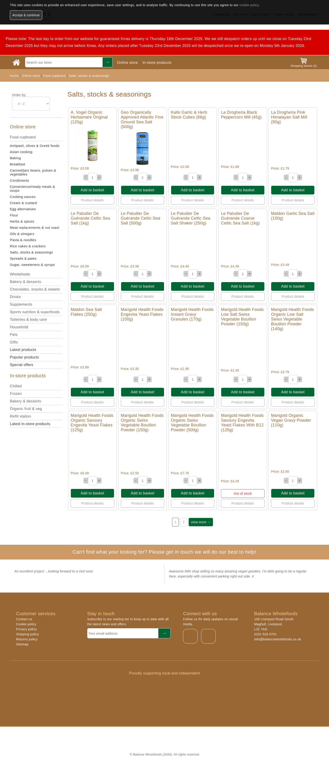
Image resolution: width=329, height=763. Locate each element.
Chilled (16, 386)
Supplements (21, 304)
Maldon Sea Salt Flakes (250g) (86, 312)
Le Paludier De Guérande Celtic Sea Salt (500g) (140, 218)
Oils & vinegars (22, 234)
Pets (14, 335)
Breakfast (17, 164)
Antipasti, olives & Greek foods (34, 146)
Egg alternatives (23, 209)
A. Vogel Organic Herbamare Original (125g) (89, 117)
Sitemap (22, 644)
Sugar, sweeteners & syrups (32, 265)
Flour (14, 215)
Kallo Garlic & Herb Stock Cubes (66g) (189, 114)
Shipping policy (27, 634)
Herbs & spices (22, 221)
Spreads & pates (23, 258)
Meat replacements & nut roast (34, 227)
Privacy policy (26, 629)
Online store (127, 63)
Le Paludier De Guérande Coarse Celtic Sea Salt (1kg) (240, 218)
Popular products (24, 357)
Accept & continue (26, 15)
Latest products (23, 350)
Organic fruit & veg (26, 409)
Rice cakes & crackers (28, 246)
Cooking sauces (22, 197)
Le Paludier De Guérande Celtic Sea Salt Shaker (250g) (190, 218)
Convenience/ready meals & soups (32, 188)
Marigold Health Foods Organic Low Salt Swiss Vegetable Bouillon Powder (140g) (292, 319)
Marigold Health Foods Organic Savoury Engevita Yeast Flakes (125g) (92, 422)
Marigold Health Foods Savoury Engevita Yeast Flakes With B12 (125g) (242, 422)
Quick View (92, 145)
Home (14, 76)
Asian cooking (21, 152)
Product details (92, 200)
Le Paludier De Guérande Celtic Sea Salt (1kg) (90, 218)
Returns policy (26, 639)
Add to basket (92, 190)
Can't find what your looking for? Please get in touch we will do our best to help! (164, 552)
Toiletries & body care (28, 319)
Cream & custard (23, 203)
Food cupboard (54, 76)
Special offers (21, 365)
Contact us (24, 619)
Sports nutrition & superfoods (35, 312)
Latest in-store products (30, 424)
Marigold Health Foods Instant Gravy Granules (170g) (192, 314)
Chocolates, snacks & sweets (35, 289)
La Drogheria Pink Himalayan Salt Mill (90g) (289, 117)
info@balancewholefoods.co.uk (277, 639)
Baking (15, 158)
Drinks (15, 297)
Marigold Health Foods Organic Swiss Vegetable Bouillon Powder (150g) (142, 422)
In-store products (157, 63)
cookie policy (249, 5)
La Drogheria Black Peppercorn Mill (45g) (241, 114)
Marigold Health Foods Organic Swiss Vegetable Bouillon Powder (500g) (192, 422)
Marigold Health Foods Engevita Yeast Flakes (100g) (142, 314)
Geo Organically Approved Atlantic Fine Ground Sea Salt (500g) (142, 119)
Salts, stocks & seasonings (89, 76)
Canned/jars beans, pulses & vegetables (33, 172)
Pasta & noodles (23, 240)
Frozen (16, 394)
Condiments (19, 180)
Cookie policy (26, 624)
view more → (201, 522)
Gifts (14, 342)
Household (19, 327)
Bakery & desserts (25, 282)
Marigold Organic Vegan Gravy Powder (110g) (291, 420)
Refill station (20, 416)
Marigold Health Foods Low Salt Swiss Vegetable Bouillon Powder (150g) (242, 316)
